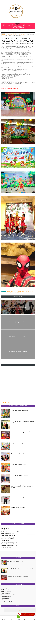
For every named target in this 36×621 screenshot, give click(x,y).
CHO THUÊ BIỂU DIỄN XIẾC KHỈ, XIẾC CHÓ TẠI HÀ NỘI (22, 487)
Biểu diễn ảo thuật (5, 530)
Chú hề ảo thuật (9, 292)
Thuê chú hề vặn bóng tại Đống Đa (18, 497)
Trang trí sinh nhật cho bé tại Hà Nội (8, 543)
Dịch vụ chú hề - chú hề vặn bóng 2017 (19, 464)
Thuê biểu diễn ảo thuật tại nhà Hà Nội (9, 542)
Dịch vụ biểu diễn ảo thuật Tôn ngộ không (19, 475)
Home (3, 34)
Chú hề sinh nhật (4, 591)
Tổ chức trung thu (5, 600)
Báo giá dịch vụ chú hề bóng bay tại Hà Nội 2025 (21, 443)
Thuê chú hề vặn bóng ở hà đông (16, 34)
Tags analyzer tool (5, 402)
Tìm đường (4, 618)
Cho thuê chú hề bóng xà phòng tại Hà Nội (10, 531)
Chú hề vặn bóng (11, 291)
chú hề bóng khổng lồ (5, 601)
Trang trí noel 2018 (5, 596)
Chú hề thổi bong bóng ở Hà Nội (8, 535)
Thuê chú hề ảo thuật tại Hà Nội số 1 (18, 453)
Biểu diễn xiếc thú (5, 528)
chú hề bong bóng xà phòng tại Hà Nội (9, 545)
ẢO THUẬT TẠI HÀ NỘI (6, 547)
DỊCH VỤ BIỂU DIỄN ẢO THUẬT (8, 538)
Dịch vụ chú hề (22, 610)
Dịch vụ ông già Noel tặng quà (7, 594)
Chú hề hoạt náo (4, 589)
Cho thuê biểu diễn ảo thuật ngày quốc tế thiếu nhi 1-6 (22, 432)
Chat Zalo (11, 618)
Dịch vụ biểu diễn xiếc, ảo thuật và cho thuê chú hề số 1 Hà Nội (22, 422)
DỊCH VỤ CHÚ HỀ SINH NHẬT (18, 507)
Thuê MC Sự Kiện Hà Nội (6, 540)
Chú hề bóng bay (4, 588)
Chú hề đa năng (20, 291)
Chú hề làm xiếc (18, 292)
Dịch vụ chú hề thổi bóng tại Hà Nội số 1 (19, 410)
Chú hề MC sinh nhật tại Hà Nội (7, 533)
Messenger (25, 618)
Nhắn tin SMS (33, 618)
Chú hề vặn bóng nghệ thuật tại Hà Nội (9, 537)
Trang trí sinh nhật (5, 598)
